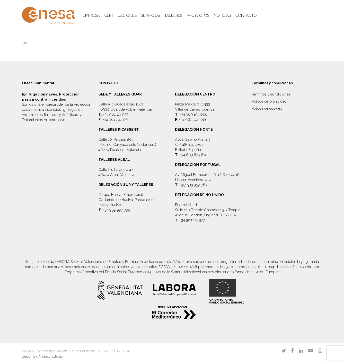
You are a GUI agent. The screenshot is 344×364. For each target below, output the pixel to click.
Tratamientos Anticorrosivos (44, 120)
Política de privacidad (269, 101)
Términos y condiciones (271, 94)
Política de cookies (267, 108)
